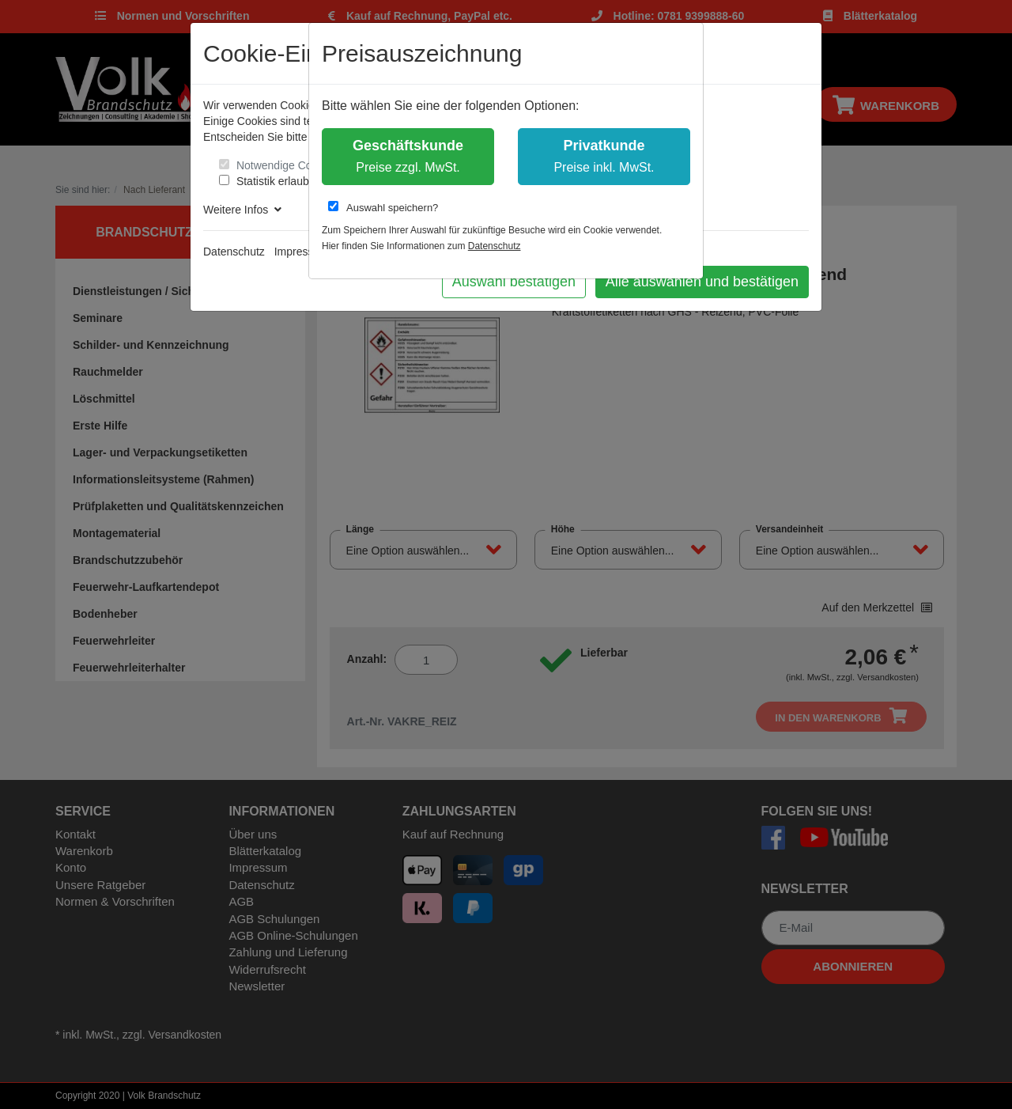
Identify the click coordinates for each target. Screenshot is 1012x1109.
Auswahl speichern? (383, 207)
